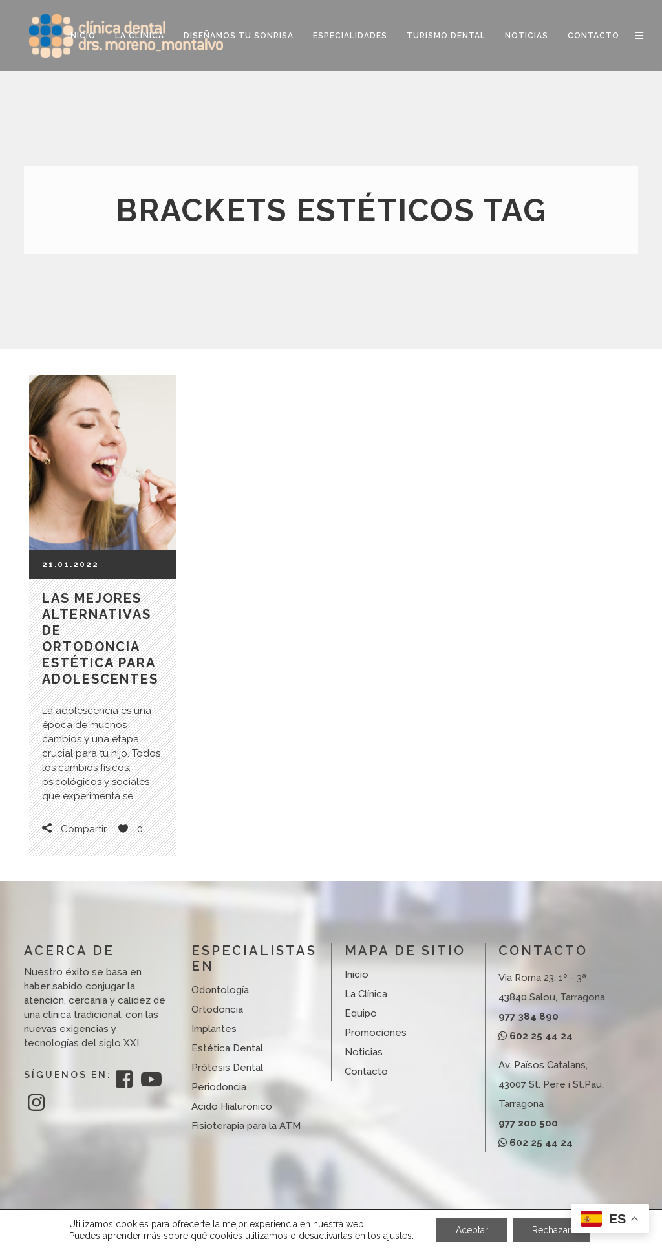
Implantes (214, 1029)
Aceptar (472, 1230)
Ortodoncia (217, 1009)
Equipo (361, 1013)
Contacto (366, 1071)
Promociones (376, 1033)
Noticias (364, 1052)
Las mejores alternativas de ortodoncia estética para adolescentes (100, 638)
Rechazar (551, 1230)
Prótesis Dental (227, 1067)
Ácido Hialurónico (231, 1106)
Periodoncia (218, 1087)
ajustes (397, 1236)
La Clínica (366, 994)
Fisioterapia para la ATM (246, 1126)
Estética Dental (227, 1048)
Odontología (220, 990)
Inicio (356, 974)
